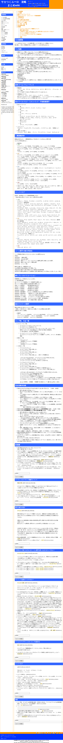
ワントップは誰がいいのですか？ (28, 33)
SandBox (4, 83)
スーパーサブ (20, 18)
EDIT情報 (3, 31)
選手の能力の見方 (24, 30)
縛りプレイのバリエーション (24, 21)
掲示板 (2, 67)
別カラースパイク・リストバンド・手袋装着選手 (29, 15)
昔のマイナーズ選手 (22, 22)
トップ (30, 5)
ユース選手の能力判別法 (23, 20)
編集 (34, 3)
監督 (2, 28)
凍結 (37, 3)
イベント (3, 35)
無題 (21, 37)
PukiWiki (3, 106)
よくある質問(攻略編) (5, 18)
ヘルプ (36, 6)
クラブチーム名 (4, 58)
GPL (47, 740)
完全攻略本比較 (21, 25)
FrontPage (4, 95)
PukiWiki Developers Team (35, 740)
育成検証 (3, 40)
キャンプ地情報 (4, 32)
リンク (2, 60)
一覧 (35, 5)
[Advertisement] (34, 729)
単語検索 (39, 5)
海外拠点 (3, 46)
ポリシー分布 (4, 25)
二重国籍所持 (20, 17)
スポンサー (3, 50)
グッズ (2, 49)
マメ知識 (19, 12)
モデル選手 (3, 20)
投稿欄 (19, 26)
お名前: (17, 473)
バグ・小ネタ (4, 36)
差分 (41, 3)
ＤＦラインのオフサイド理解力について (29, 28)
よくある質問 (4, 17)
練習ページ (3, 68)
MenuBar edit (4, 104)
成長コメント (4, 21)
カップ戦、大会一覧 (22, 24)
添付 (44, 3)
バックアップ (31, 6)
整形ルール (3, 69)
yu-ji (32, 741)
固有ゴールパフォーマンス (23, 14)
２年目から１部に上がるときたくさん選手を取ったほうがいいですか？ (37, 31)
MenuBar (5, 736)
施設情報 (3, 48)
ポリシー (3, 24)
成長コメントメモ (5, 22)
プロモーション (4, 52)
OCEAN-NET (29, 742)
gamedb (5, 738)
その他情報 (3, 39)
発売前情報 (3, 59)
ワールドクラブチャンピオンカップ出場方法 (30, 34)
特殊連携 (3, 26)
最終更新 (44, 5)
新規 (30, 3)
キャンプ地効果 (4, 33)
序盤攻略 (3, 37)
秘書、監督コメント (5, 29)
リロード (31, 1)
